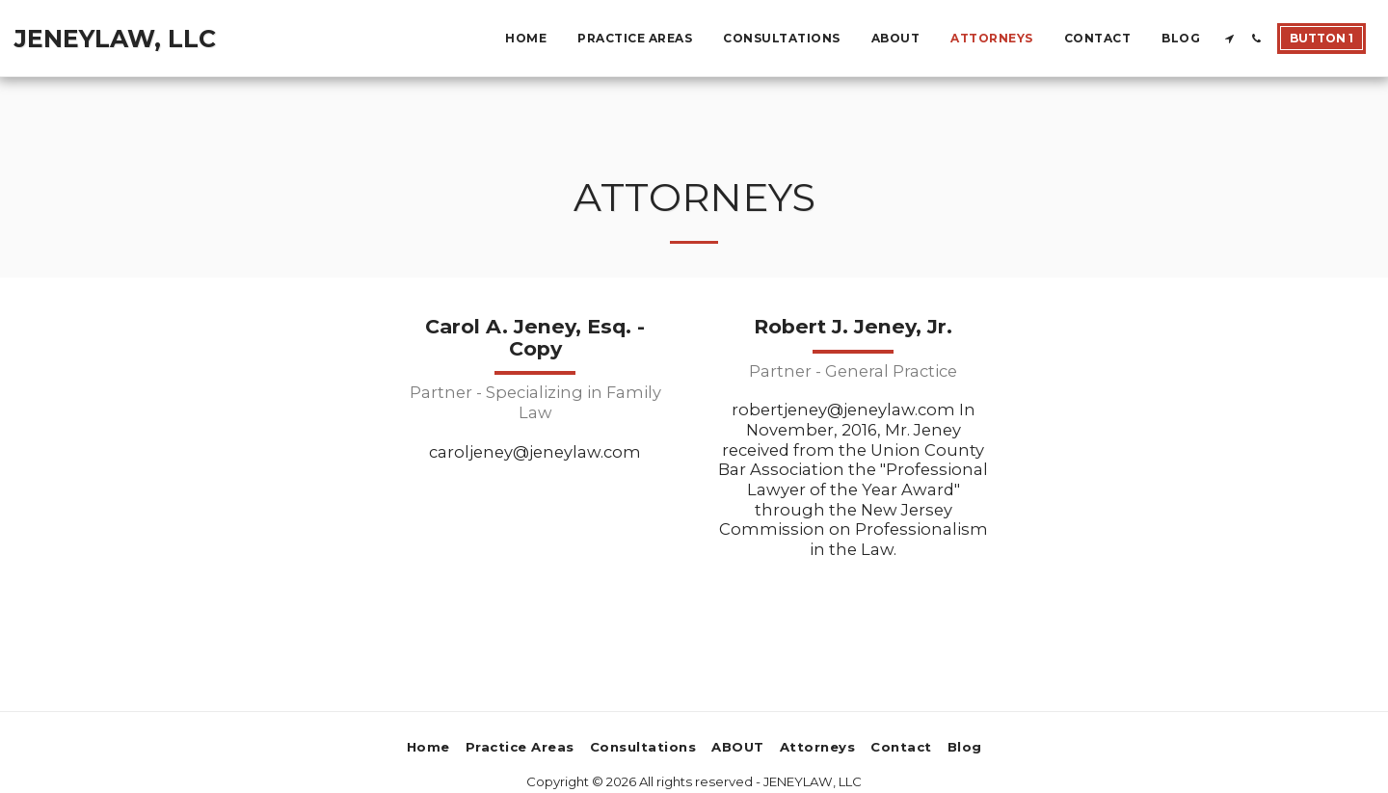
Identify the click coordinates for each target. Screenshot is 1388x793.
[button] (1228, 38)
